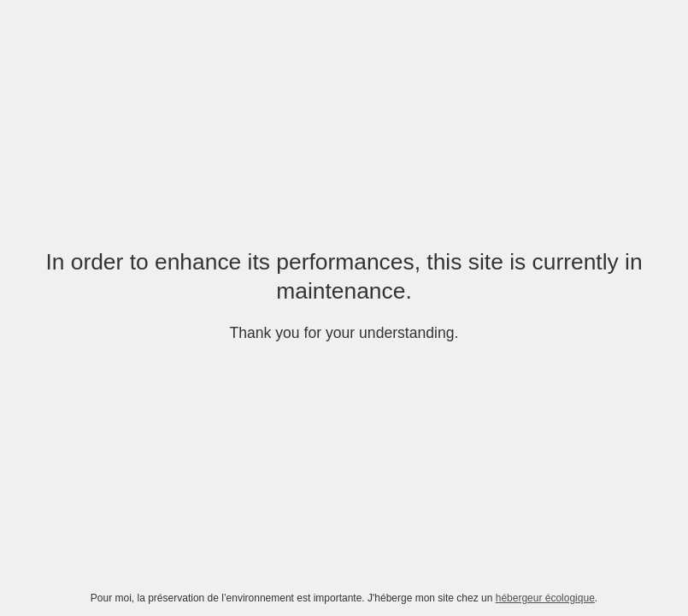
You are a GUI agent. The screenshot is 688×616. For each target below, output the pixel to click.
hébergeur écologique (545, 598)
